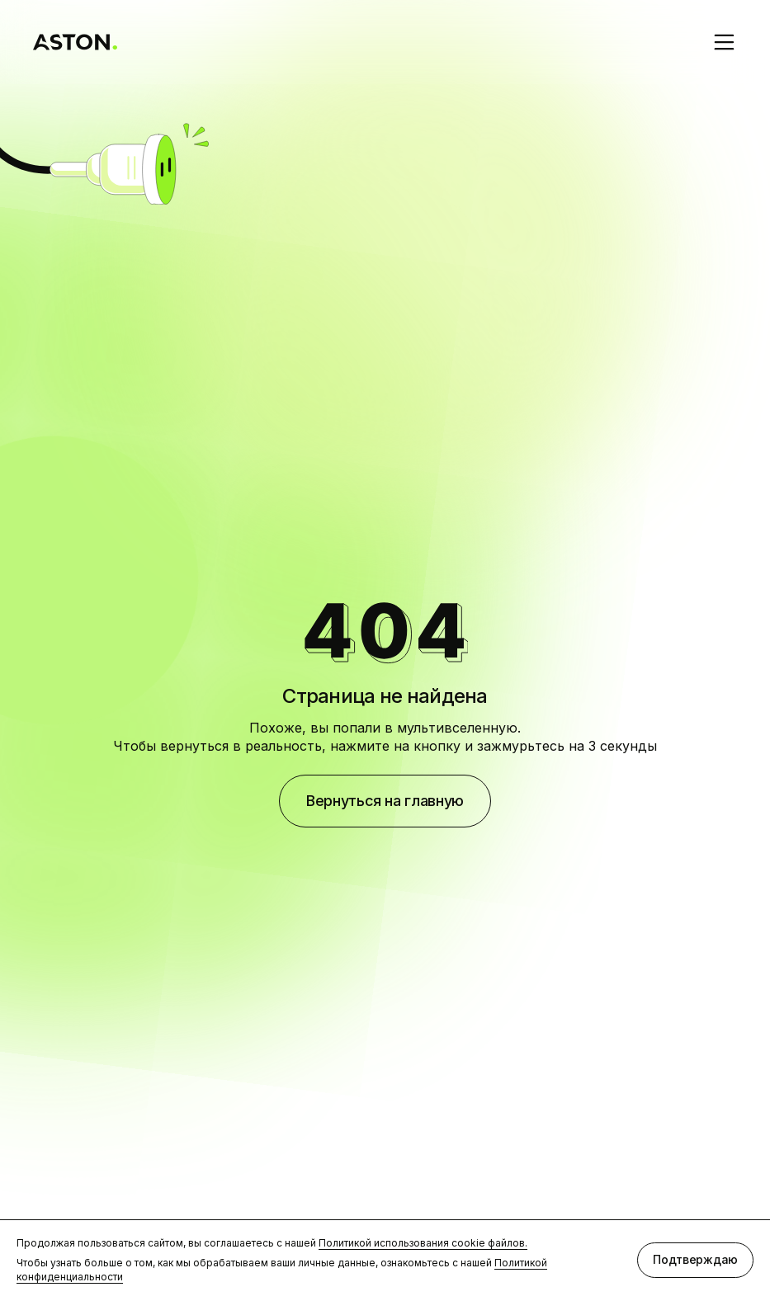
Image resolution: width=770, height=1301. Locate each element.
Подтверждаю (695, 1259)
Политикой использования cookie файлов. (423, 1243)
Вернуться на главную (385, 800)
